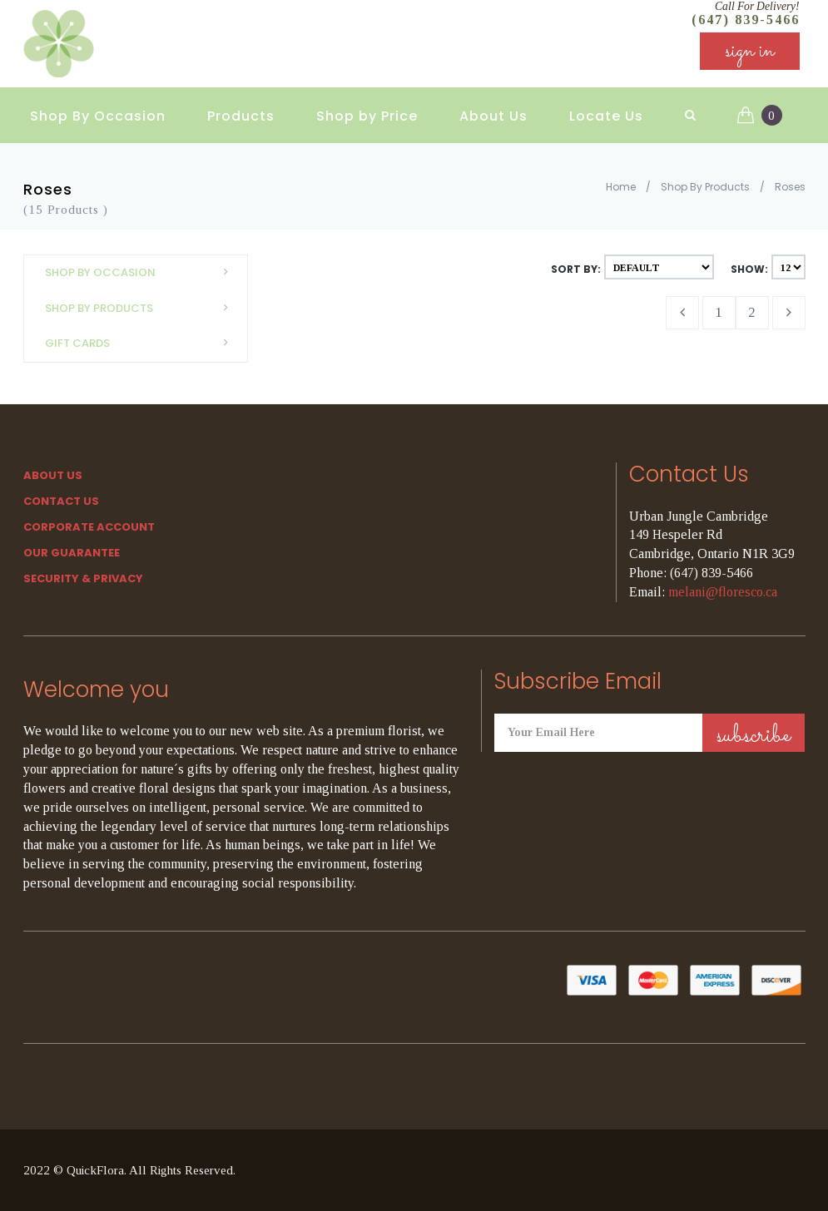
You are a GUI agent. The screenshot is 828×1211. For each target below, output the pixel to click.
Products (241, 108)
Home (621, 187)
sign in (750, 58)
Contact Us (61, 501)
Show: (749, 269)
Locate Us (606, 108)
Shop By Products (705, 187)
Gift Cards (142, 343)
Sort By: (576, 269)
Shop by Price (367, 108)
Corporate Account (89, 527)
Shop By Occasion (98, 108)
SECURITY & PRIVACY (83, 578)
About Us (493, 108)
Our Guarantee (71, 553)
